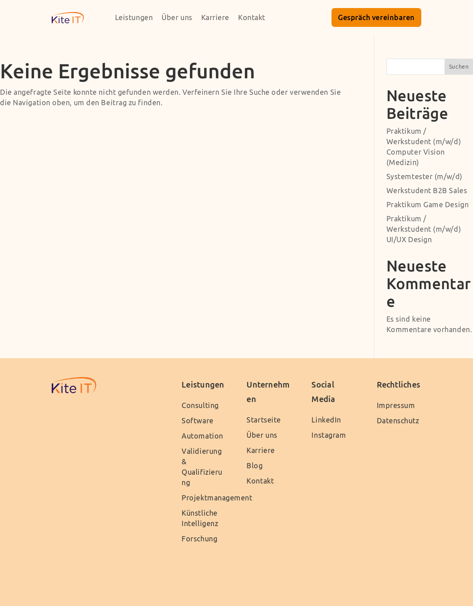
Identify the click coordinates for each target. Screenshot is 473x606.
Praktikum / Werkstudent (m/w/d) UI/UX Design (423, 229)
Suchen (459, 66)
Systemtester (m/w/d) (424, 176)
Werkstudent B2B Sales (426, 190)
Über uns (177, 17)
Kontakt (251, 17)
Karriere (215, 17)
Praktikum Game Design (427, 204)
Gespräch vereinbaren (376, 17)
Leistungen (134, 17)
